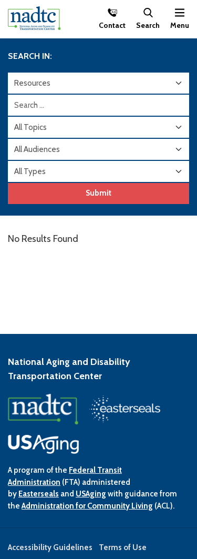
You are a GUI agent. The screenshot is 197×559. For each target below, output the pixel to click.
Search (148, 25)
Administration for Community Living (87, 506)
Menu (179, 25)
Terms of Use (123, 547)
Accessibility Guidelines (50, 547)
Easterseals (38, 494)
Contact (112, 25)
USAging (91, 494)
